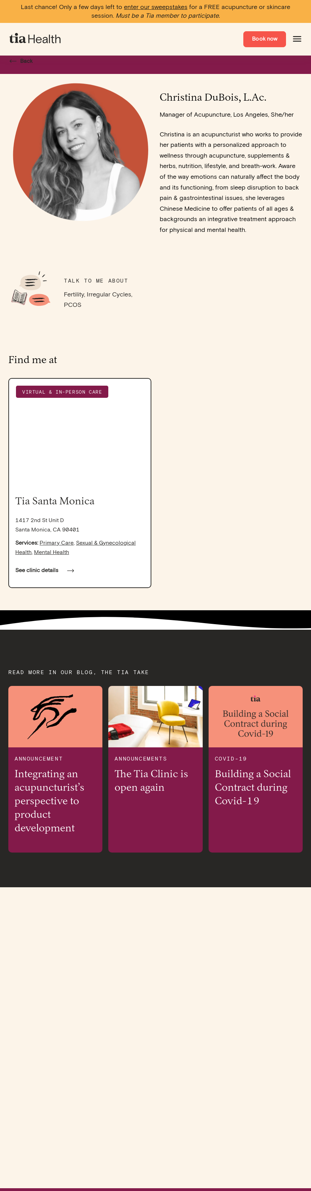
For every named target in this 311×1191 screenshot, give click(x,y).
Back (19, 61)
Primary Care (57, 543)
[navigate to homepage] (35, 39)
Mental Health (51, 552)
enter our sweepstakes (155, 7)
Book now (264, 39)
